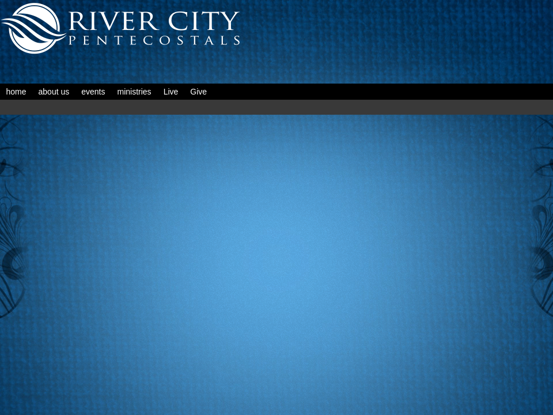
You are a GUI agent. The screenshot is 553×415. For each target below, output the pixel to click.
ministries (134, 91)
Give (198, 91)
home (16, 91)
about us (54, 91)
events (93, 91)
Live (171, 91)
